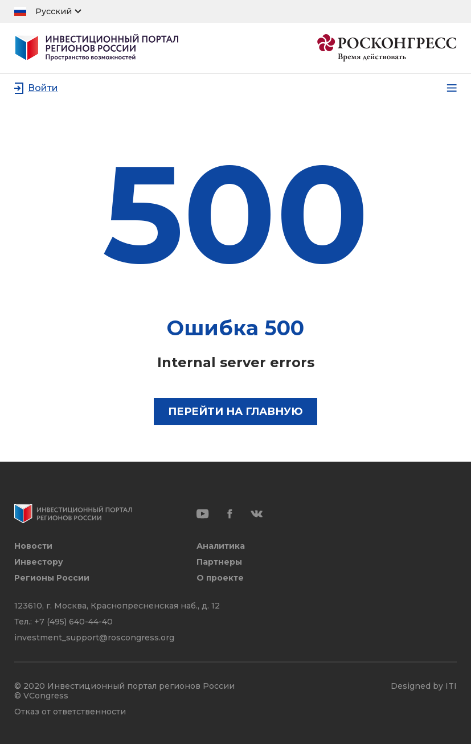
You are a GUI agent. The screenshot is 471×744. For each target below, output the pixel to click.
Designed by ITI (424, 686)
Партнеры (219, 562)
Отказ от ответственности (70, 712)
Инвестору (38, 562)
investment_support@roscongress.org (94, 637)
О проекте (220, 578)
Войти (43, 88)
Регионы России (51, 578)
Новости (33, 546)
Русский (53, 11)
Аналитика (220, 546)
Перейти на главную (235, 411)
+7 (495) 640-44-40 (73, 621)
